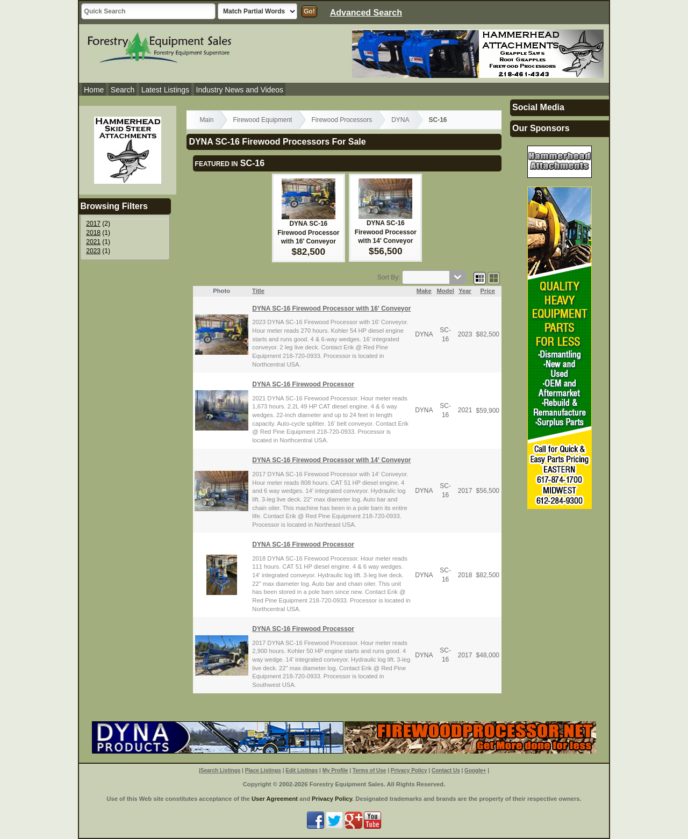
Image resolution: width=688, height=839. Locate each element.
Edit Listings (301, 770)
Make (424, 291)
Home (94, 89)
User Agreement (275, 798)
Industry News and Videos (239, 89)
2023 (93, 251)
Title (258, 291)
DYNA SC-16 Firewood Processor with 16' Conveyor (308, 233)
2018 (93, 232)
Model (445, 291)
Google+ (475, 770)
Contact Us (446, 770)
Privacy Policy (409, 770)
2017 (93, 223)
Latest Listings (165, 89)
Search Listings (220, 770)
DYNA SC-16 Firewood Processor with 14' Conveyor (386, 232)
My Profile (335, 770)
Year (464, 291)
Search (122, 89)
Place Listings (263, 770)
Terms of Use (369, 770)
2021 (93, 242)
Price (488, 291)
